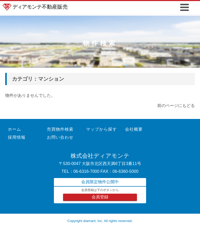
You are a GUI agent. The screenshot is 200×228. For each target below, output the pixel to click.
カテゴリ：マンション (38, 79)
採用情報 (17, 137)
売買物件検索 (60, 129)
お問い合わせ (60, 137)
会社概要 (134, 129)
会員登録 (100, 197)
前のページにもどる (176, 105)
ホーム (14, 129)
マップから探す (101, 129)
